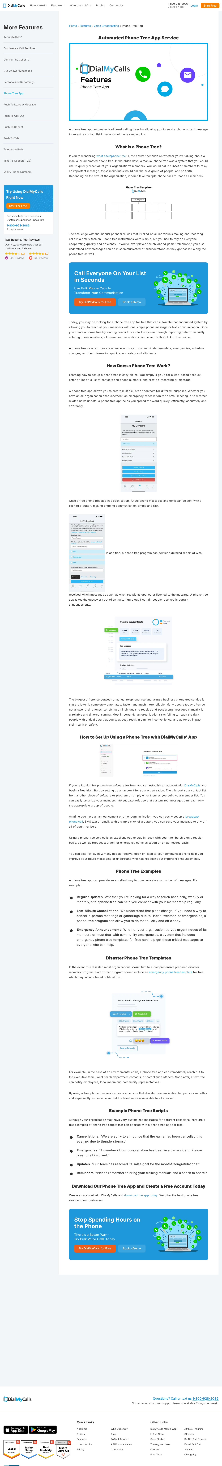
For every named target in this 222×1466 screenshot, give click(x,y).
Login (194, 5)
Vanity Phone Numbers (17, 172)
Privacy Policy (32, 1440)
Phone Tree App (13, 93)
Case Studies (157, 1385)
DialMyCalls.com (77, 1435)
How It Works (38, 5)
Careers (154, 1395)
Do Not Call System (195, 1385)
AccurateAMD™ (12, 37)
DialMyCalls (192, 785)
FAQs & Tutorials (120, 1385)
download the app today (140, 1195)
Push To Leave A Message (19, 104)
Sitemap (188, 1395)
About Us (82, 1375)
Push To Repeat (13, 127)
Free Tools (156, 1400)
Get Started (112, 1314)
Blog (113, 1380)
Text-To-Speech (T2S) (17, 160)
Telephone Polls (13, 149)
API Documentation (121, 1390)
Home (73, 25)
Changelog (190, 1400)
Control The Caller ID (16, 59)
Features (58, 5)
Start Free (210, 5)
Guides (81, 1380)
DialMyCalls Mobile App (163, 1375)
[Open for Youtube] (206, 1438)
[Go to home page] (14, 5)
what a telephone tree (111, 156)
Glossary (189, 1380)
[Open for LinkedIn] (198, 1438)
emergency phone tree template (170, 972)
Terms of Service (12, 1440)
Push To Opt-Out (13, 115)
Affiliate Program (193, 1375)
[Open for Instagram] (215, 1438)
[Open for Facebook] (182, 1438)
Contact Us (116, 5)
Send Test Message (164, 1314)
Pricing (100, 5)
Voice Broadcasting (106, 25)
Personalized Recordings (19, 82)
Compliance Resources (85, 1440)
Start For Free (18, 206)
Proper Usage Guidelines (56, 1440)
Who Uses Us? (81, 5)
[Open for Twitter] (190, 1438)
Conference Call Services (19, 48)
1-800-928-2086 (178, 3)
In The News (157, 1380)
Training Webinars (160, 1390)
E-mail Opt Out (192, 1390)
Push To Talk (11, 138)
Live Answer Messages (17, 70)
